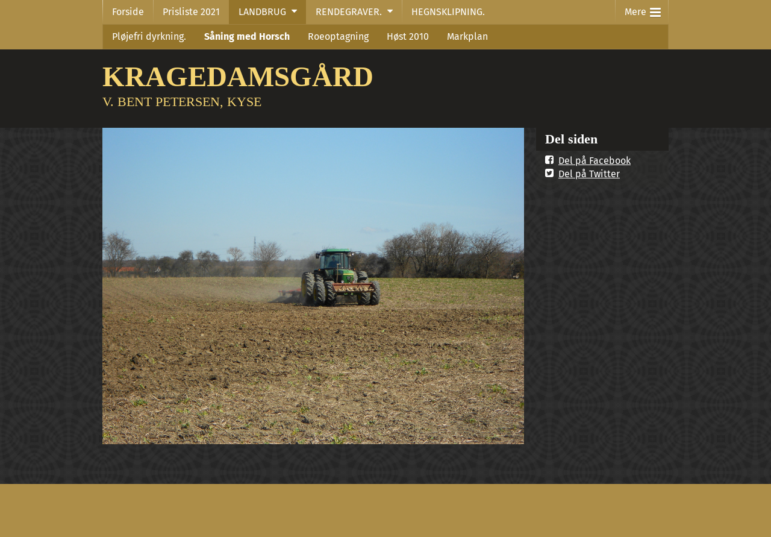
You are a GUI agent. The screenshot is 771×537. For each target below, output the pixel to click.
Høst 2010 (408, 36)
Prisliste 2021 (191, 11)
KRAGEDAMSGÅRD (237, 76)
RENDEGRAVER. (349, 11)
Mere (643, 9)
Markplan (467, 36)
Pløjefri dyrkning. (149, 36)
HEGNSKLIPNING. (448, 11)
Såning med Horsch (247, 36)
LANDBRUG (262, 11)
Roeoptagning (338, 36)
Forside (128, 11)
